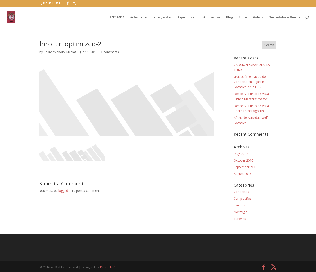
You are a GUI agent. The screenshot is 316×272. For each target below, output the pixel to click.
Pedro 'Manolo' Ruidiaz (60, 52)
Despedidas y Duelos (284, 17)
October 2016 (243, 160)
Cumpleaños (242, 198)
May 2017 (241, 153)
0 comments (110, 52)
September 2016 (245, 167)
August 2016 (242, 174)
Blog (229, 17)
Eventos (239, 205)
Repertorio (185, 17)
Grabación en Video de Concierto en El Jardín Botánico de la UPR (250, 82)
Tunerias (240, 219)
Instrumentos (210, 17)
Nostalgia (240, 212)
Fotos (243, 17)
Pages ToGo (109, 267)
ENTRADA (117, 17)
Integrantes (162, 17)
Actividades (139, 17)
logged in (64, 190)
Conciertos (241, 192)
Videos (258, 17)
